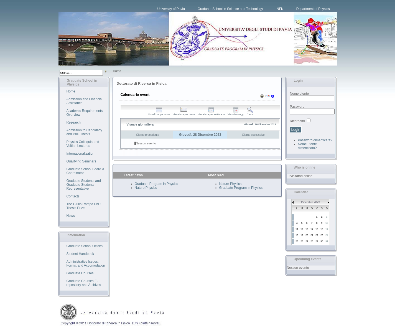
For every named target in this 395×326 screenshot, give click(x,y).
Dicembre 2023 (310, 202)
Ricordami (297, 121)
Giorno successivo (253, 134)
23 (321, 235)
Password (297, 107)
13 (306, 229)
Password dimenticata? (315, 140)
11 (296, 229)
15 (316, 229)
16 (321, 229)
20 (306, 235)
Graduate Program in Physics (156, 184)
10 (326, 223)
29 (316, 241)
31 (326, 241)
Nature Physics (146, 188)
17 (326, 229)
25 (296, 241)
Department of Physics (313, 9)
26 (301, 241)
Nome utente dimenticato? (307, 146)
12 (301, 229)
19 (301, 235)
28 (311, 241)
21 (311, 235)
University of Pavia (171, 9)
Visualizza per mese (184, 113)
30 (321, 241)
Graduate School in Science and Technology (230, 9)
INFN (280, 9)
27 (306, 241)
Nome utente (299, 94)
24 (326, 235)
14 (311, 229)
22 (316, 235)
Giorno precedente (147, 134)
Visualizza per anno (159, 113)
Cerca (250, 113)
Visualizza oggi (236, 113)
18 (296, 235)
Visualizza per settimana (211, 113)
